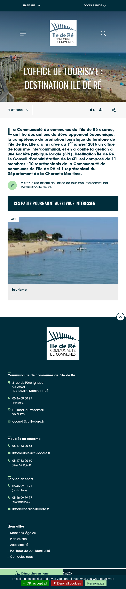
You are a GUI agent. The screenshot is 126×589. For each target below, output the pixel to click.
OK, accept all (35, 583)
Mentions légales (23, 533)
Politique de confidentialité (30, 551)
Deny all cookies (67, 583)
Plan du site (18, 539)
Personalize (95, 583)
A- (101, 110)
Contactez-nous (21, 557)
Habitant (31, 5)
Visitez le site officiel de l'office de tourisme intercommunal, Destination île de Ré (58, 185)
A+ (92, 110)
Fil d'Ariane (18, 110)
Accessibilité (19, 545)
